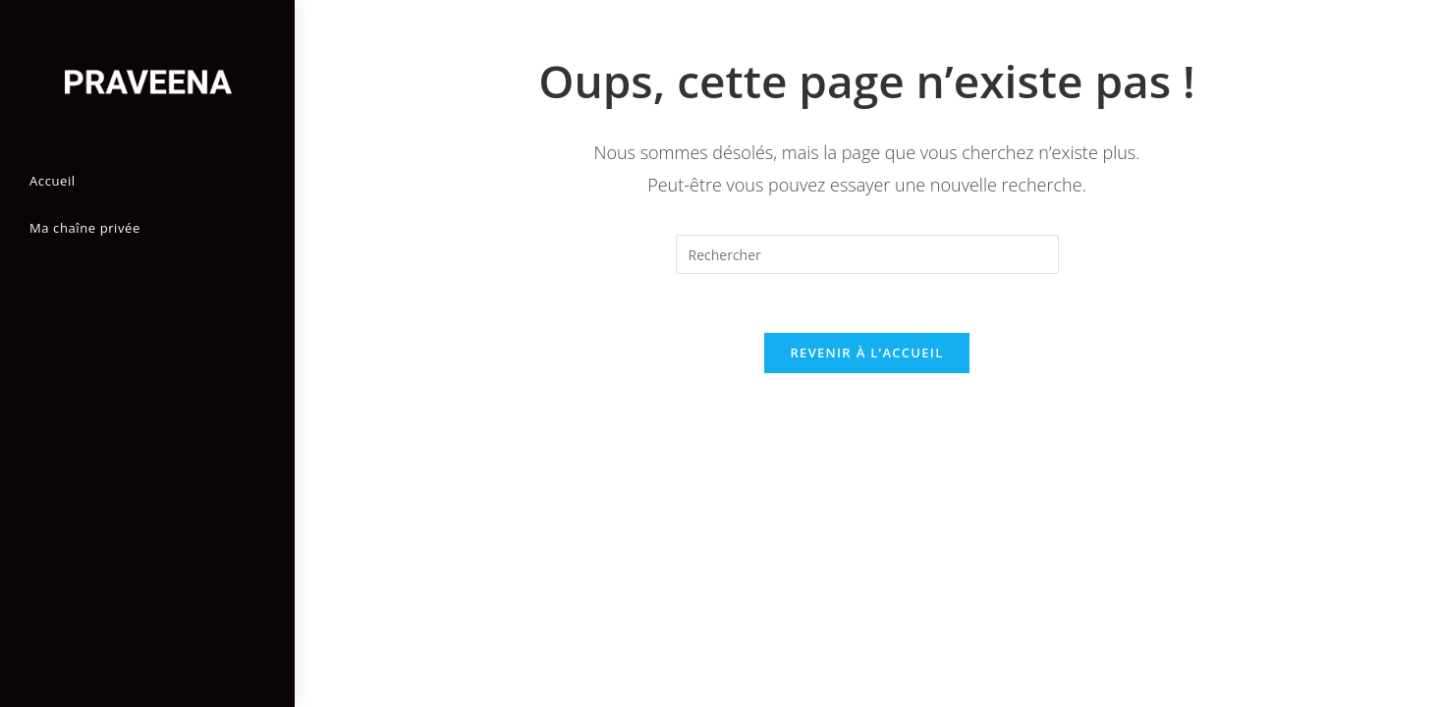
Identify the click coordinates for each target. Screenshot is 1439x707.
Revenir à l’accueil (866, 352)
